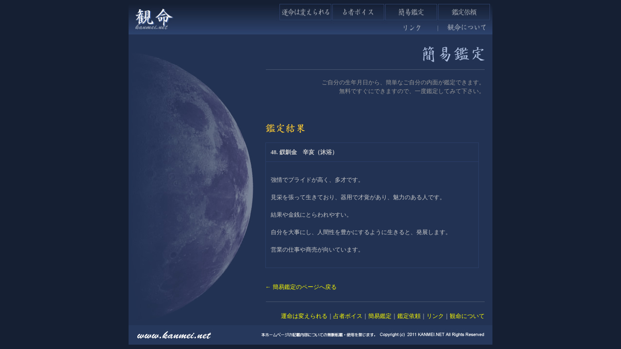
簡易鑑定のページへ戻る (305, 287)
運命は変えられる (304, 316)
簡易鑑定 (380, 316)
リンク (435, 316)
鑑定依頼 (409, 316)
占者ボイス (347, 316)
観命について (467, 316)
